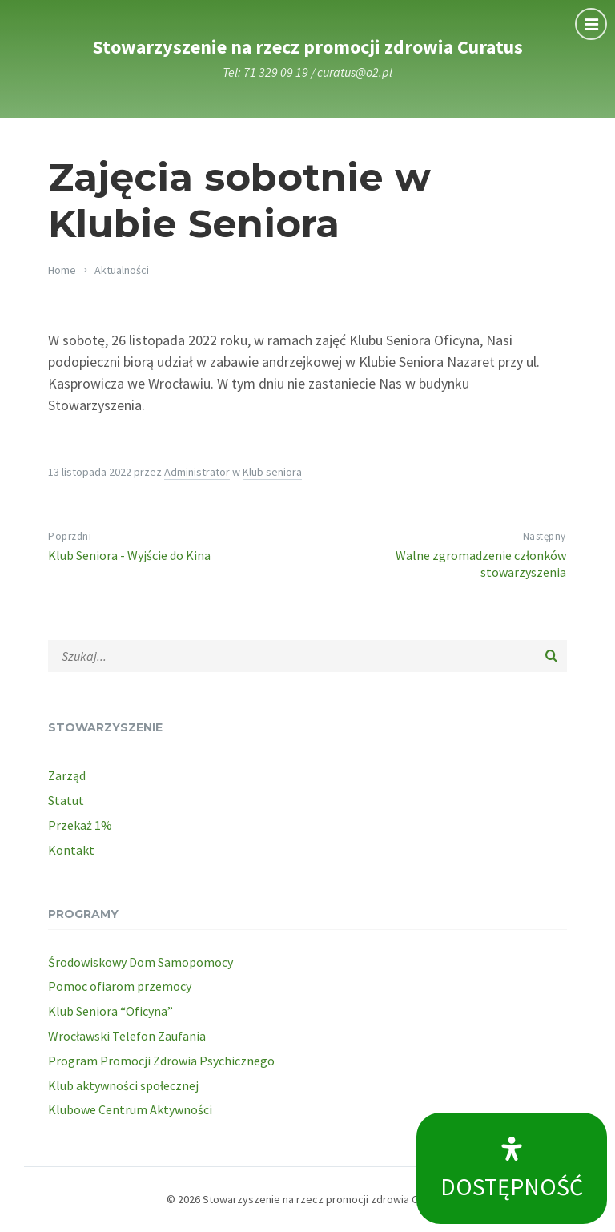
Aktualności (121, 270)
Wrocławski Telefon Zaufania (127, 1036)
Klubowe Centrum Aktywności (130, 1109)
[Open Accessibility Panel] (511, 1169)
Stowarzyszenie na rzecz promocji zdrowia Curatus (308, 46)
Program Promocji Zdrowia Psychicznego (161, 1061)
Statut (66, 800)
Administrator (197, 472)
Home (62, 270)
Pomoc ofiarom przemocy (119, 986)
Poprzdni (69, 536)
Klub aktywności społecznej (123, 1085)
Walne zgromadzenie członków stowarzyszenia (481, 563)
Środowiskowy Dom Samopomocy (140, 962)
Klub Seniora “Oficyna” (110, 1011)
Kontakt (71, 850)
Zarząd (67, 775)
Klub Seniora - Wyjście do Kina (129, 555)
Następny (544, 536)
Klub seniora (272, 472)
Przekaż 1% (80, 825)
